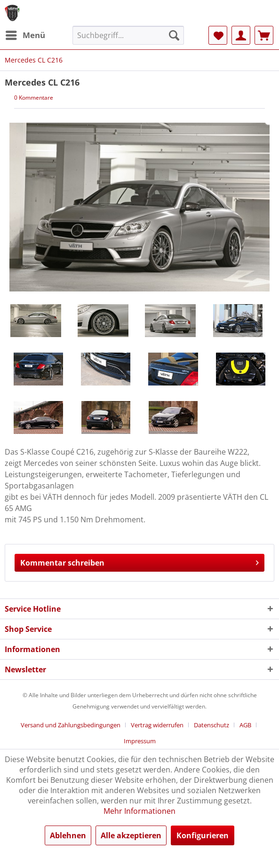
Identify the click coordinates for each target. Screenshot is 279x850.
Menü (25, 34)
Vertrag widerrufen (157, 725)
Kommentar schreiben (139, 561)
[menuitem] (25, 35)
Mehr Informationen (139, 811)
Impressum (140, 741)
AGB (245, 725)
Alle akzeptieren (131, 835)
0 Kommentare (33, 98)
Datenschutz (211, 725)
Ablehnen (68, 835)
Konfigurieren (202, 835)
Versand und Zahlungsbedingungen (70, 725)
